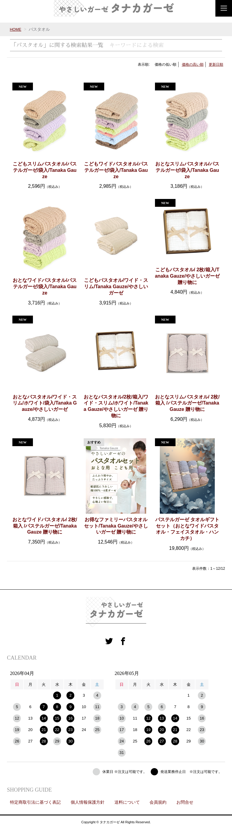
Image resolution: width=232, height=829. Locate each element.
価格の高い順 (193, 64)
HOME (16, 29)
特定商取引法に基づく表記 (35, 802)
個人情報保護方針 (88, 802)
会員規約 (158, 802)
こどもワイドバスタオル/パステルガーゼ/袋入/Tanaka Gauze (116, 170)
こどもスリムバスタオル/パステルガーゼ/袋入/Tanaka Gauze (45, 170)
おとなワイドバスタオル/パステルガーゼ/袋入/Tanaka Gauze (45, 286)
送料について (127, 802)
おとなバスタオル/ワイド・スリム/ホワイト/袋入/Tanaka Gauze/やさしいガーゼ (45, 403)
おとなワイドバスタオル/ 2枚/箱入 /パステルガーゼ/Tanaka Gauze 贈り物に (44, 526)
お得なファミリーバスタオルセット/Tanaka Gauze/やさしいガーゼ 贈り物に (116, 526)
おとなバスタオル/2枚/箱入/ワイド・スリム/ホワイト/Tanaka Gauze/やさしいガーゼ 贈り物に (116, 406)
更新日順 (216, 64)
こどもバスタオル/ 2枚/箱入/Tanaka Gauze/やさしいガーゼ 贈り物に (187, 276)
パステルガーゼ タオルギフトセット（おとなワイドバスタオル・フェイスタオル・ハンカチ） (187, 529)
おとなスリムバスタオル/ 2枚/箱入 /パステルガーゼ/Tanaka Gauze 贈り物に (187, 403)
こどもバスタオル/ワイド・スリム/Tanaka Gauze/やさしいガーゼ (116, 286)
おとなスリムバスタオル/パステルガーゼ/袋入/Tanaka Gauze (187, 170)
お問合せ (184, 802)
